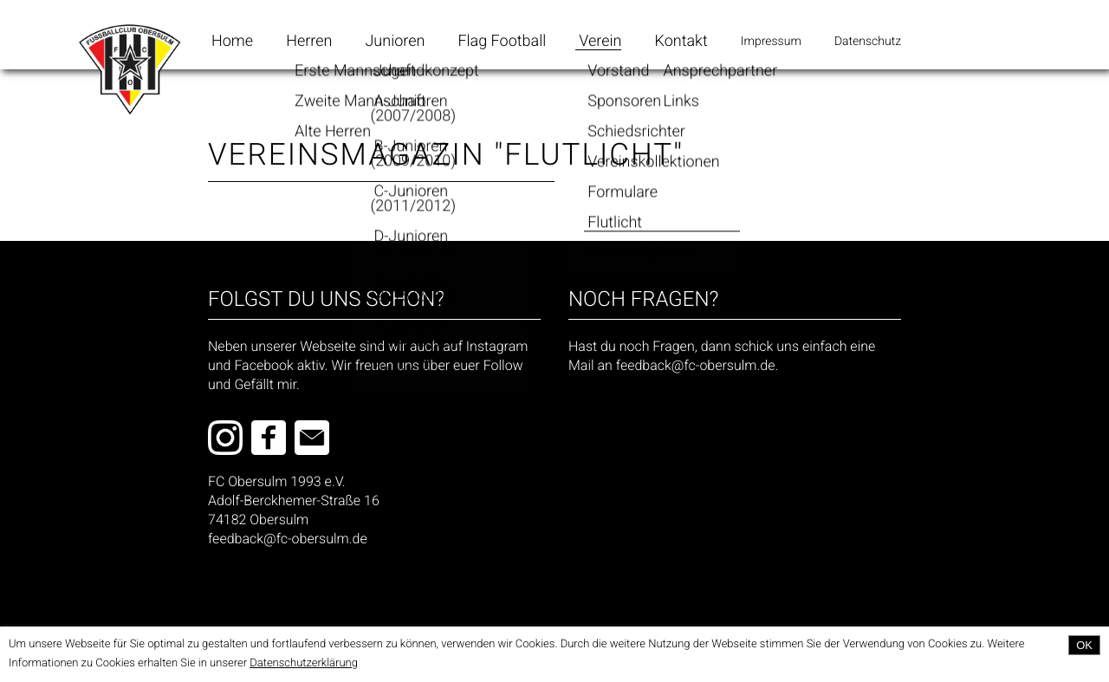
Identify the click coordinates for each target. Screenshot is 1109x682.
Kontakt (681, 41)
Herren (309, 41)
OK (1084, 645)
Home (232, 41)
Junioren (395, 41)
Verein (600, 41)
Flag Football (501, 41)
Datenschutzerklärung (304, 663)
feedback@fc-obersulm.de (287, 538)
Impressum (771, 42)
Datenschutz (867, 42)
